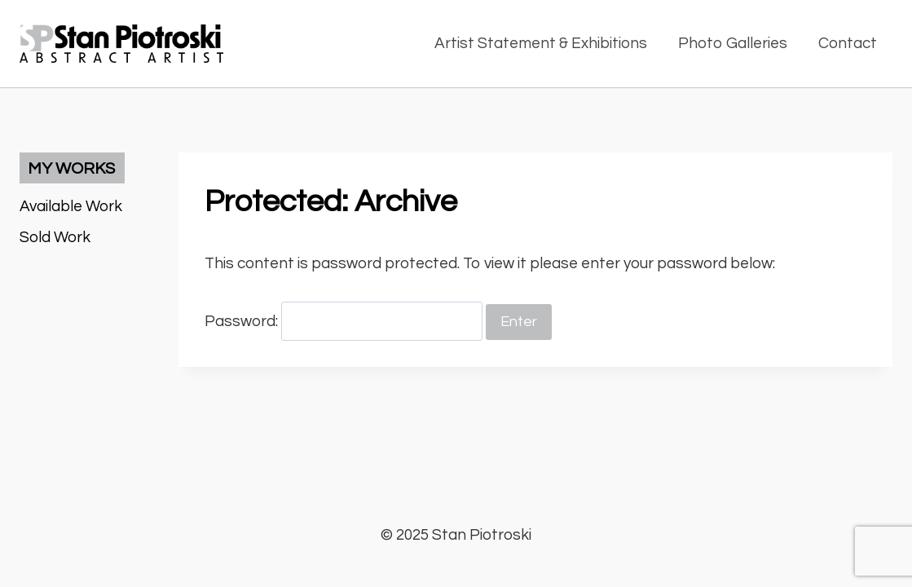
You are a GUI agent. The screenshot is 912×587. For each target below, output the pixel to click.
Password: (343, 321)
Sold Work (55, 237)
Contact (847, 43)
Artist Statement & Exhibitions (540, 43)
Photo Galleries (732, 43)
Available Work (71, 206)
